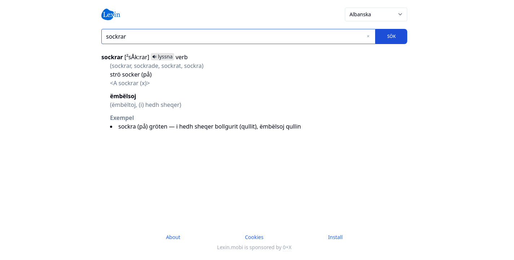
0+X (287, 247)
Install (335, 237)
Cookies (254, 237)
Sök (391, 36)
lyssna (162, 56)
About (173, 237)
